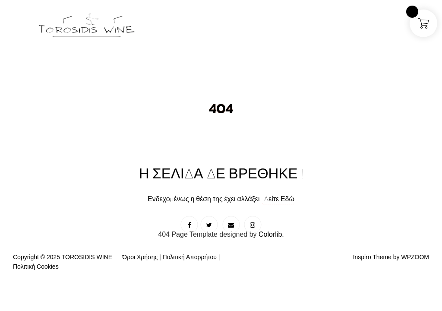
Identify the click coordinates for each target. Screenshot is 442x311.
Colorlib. (271, 234)
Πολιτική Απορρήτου (190, 257)
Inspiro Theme (372, 257)
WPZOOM (415, 257)
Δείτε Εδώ (278, 199)
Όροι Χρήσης (140, 257)
